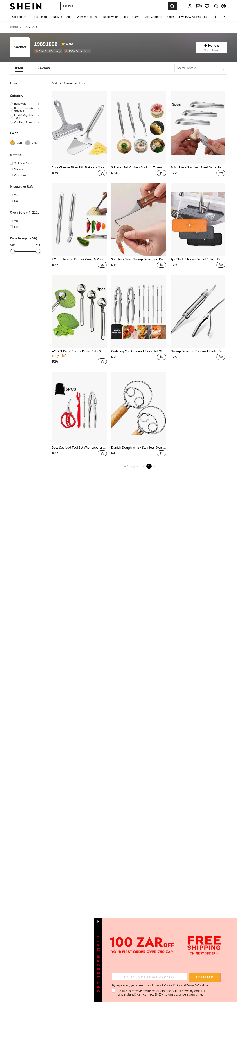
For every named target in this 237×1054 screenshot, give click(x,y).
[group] (25, 103)
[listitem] (49, 51)
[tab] (19, 68)
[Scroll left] (219, 16)
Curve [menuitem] (136, 16)
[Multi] (17, 142)
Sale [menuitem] (69, 16)
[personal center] (190, 6)
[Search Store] (222, 68)
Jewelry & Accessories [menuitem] (193, 16)
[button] (216, 6)
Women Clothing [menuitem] (88, 16)
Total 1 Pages (129, 466)
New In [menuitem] (57, 16)
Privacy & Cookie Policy (166, 985)
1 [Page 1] (149, 466)
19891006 (45, 44)
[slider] (12, 251)
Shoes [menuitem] (170, 16)
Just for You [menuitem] (41, 16)
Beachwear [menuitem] (110, 16)
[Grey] (32, 142)
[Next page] (154, 466)
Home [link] (14, 27)
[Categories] (21, 16)
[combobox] (69, 83)
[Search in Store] (200, 68)
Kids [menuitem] (125, 16)
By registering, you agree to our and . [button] (161, 985)
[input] (149, 976)
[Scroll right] (224, 16)
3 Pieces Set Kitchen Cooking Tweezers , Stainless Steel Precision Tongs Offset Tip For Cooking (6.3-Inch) (138, 167)
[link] (198, 6)
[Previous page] (143, 466)
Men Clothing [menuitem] (153, 16)
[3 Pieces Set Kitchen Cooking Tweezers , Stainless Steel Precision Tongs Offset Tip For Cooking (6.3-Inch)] (138, 127)
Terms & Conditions (199, 985)
